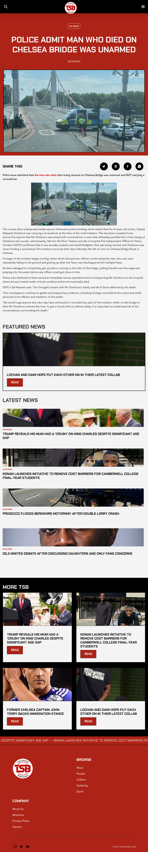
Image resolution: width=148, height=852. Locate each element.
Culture (81, 779)
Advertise (18, 814)
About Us (18, 808)
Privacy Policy (20, 820)
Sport (80, 791)
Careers (17, 826)
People (81, 773)
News (80, 767)
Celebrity (82, 785)
